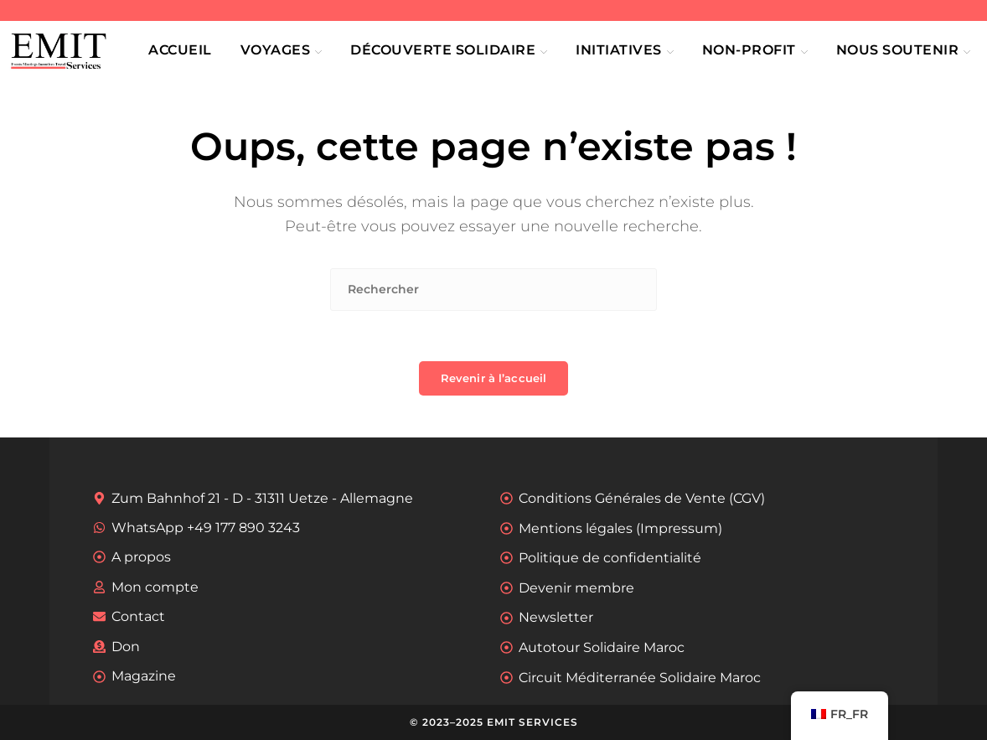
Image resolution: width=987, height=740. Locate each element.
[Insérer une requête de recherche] (493, 289)
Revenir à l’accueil (493, 378)
